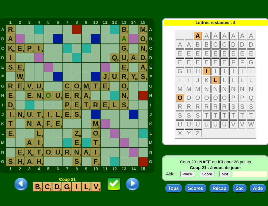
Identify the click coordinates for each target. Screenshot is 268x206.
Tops (173, 188)
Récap (219, 188)
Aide (258, 188)
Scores (195, 188)
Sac (240, 188)
